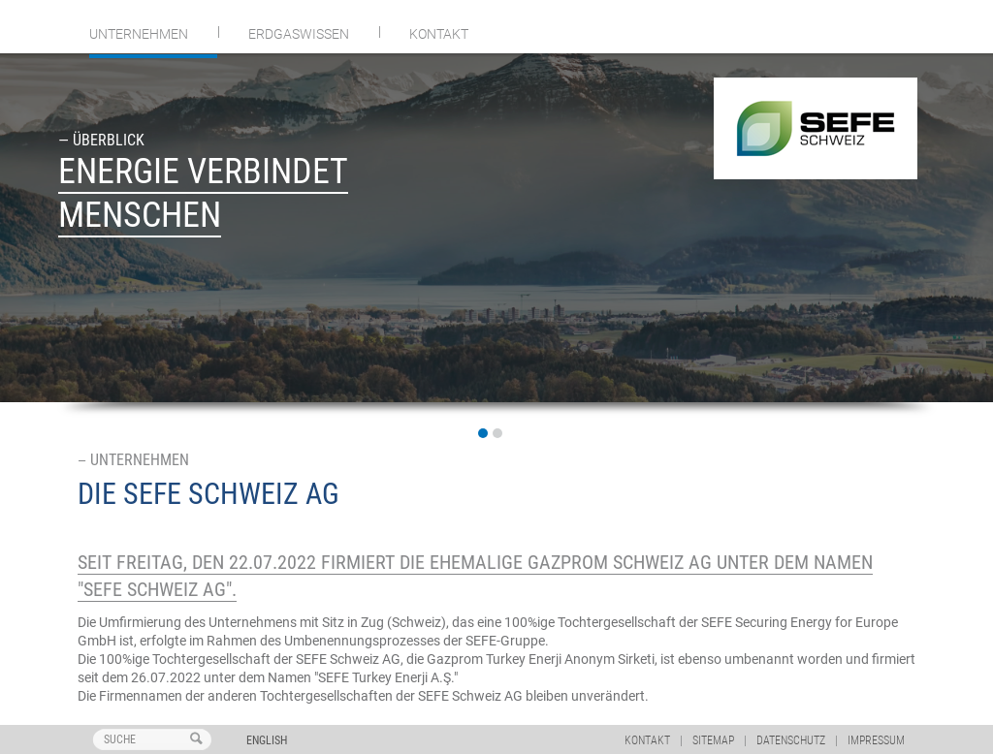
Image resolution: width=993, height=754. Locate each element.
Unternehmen (138, 34)
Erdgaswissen (298, 34)
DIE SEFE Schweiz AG (208, 494)
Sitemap (713, 740)
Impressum (876, 740)
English (266, 740)
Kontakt (438, 34)
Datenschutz (790, 740)
